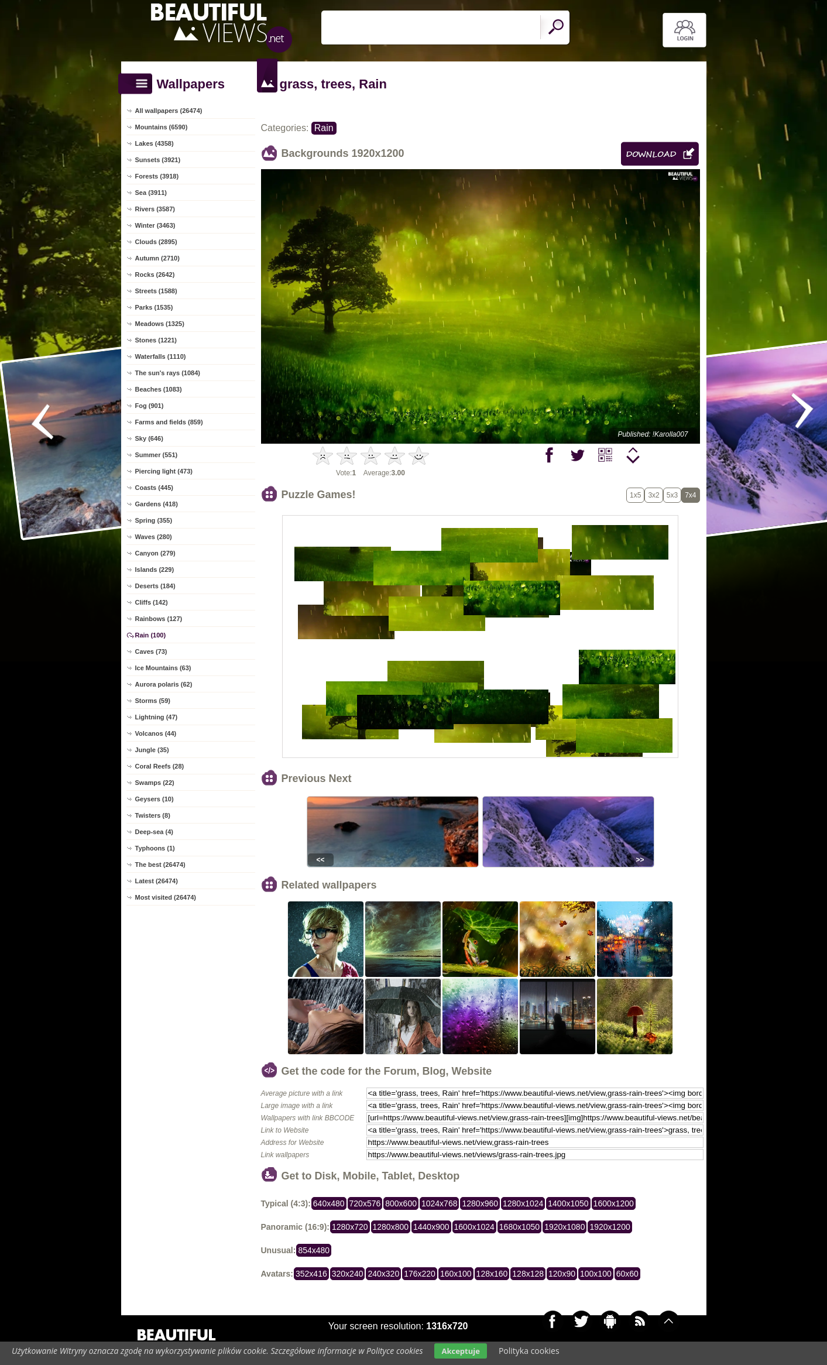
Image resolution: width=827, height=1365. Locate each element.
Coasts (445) (154, 487)
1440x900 (431, 1227)
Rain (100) (150, 635)
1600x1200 (613, 1203)
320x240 (347, 1273)
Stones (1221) (156, 340)
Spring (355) (154, 520)
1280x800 (391, 1227)
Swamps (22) (154, 782)
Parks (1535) (154, 307)
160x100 (456, 1273)
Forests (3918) (157, 176)
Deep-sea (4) (154, 831)
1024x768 (439, 1203)
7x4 (690, 495)
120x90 (561, 1273)
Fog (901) (149, 405)
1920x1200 (609, 1227)
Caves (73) (151, 651)
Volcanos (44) (156, 733)
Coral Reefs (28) (159, 766)
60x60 (627, 1273)
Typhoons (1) (155, 848)
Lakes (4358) (154, 143)
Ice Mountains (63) (163, 667)
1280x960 (480, 1203)
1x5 (635, 495)
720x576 (365, 1203)
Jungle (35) (152, 749)
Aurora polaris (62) (164, 684)
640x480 (329, 1203)
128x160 (492, 1273)
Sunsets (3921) (158, 159)
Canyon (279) (155, 553)
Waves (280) (153, 536)
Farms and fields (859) (169, 422)
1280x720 (350, 1227)
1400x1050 (568, 1203)
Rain (324, 128)
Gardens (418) (156, 503)
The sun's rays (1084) (167, 372)
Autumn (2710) (157, 258)
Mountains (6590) (161, 127)
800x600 (401, 1203)
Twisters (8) (152, 815)
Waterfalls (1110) (160, 356)
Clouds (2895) (156, 241)
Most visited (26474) (166, 897)
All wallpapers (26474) (169, 110)
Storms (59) (153, 700)
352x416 (311, 1273)
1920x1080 (564, 1227)
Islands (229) (154, 569)
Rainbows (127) (159, 618)
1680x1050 (519, 1227)
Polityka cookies (529, 1350)
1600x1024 (474, 1227)
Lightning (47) (156, 717)
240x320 (383, 1273)
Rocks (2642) (155, 274)
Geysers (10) (154, 798)
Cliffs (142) (151, 602)
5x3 (672, 495)
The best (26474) (160, 864)
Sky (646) (149, 438)
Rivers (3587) (155, 208)
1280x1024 (523, 1203)
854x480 (314, 1250)
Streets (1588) (156, 290)
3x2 (653, 495)
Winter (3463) (155, 225)
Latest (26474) (156, 880)
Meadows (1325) (159, 323)
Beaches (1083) (158, 389)
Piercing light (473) (164, 471)
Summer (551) (156, 454)
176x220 (419, 1273)
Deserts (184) (155, 585)
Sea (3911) (151, 192)
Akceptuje (460, 1351)
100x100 (596, 1273)
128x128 (528, 1273)
